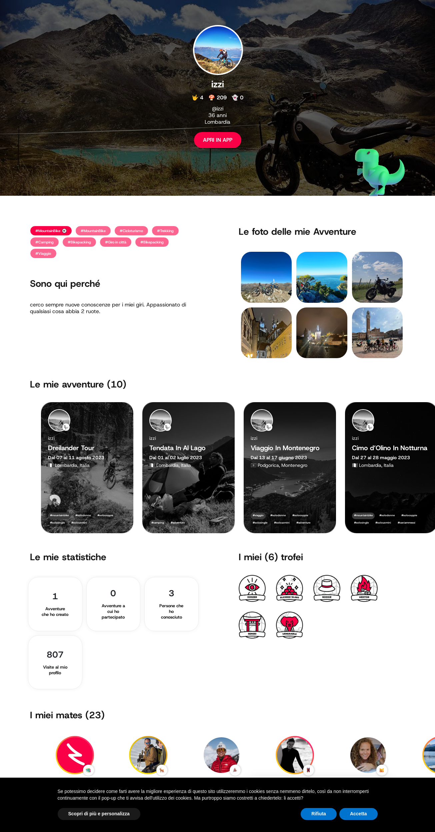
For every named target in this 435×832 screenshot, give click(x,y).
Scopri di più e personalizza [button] (99, 813)
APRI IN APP (217, 139)
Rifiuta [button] (318, 813)
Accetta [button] (358, 813)
